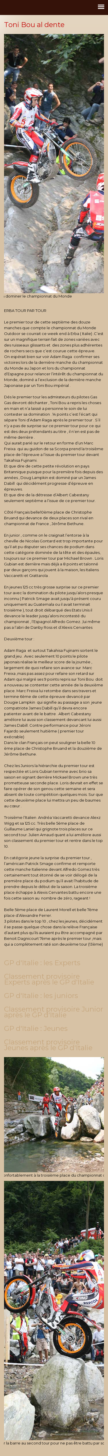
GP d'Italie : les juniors (41, 995)
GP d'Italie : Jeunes (36, 1028)
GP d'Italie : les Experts (42, 963)
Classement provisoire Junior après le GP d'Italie (53, 1012)
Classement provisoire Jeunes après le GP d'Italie (48, 1045)
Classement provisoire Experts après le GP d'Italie (49, 979)
